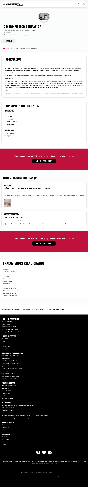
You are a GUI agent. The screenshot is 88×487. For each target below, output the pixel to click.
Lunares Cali (6, 276)
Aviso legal (42, 477)
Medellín (3, 341)
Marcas (3, 442)
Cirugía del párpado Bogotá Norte (10, 355)
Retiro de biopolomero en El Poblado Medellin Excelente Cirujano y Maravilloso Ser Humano (24, 415)
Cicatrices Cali (6, 269)
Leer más (14, 197)
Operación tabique (6, 390)
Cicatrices (10, 119)
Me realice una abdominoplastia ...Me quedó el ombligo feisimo (17, 418)
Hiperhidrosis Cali (7, 281)
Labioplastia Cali (7, 274)
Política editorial (51, 477)
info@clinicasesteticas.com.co (44, 472)
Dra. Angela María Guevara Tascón (10, 332)
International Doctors (6, 447)
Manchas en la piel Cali (9, 271)
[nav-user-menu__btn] (83, 4)
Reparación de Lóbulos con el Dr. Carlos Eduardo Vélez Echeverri (17, 405)
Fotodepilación (5, 388)
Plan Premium (5, 439)
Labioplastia (10, 133)
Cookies (25, 477)
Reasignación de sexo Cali (9, 293)
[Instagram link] (38, 453)
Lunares (9, 114)
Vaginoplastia (11, 135)
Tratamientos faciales (13, 217)
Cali (2, 343)
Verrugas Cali (6, 279)
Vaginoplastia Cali (7, 283)
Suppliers (3, 444)
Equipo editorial (5, 427)
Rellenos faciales (5, 393)
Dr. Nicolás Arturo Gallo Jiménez (9, 329)
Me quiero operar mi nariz (7, 410)
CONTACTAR (8, 41)
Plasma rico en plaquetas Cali (10, 288)
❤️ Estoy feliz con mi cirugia (8, 413)
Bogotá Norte (4, 338)
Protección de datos (6, 477)
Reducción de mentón (7, 398)
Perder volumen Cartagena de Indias (10, 376)
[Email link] (50, 452)
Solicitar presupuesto (44, 161)
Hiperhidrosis (10, 124)
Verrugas (9, 116)
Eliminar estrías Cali (8, 286)
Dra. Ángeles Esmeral (6, 321)
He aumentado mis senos (7, 407)
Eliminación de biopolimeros (8, 385)
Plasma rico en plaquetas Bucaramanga (11, 368)
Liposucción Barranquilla (7, 366)
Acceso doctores (5, 436)
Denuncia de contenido (7, 430)
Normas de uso (17, 477)
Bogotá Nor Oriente (6, 346)
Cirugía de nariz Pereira (7, 373)
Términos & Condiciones (64, 477)
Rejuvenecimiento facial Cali (10, 290)
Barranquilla (4, 349)
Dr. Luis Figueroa (5, 324)
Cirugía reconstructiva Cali (10, 295)
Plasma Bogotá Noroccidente (8, 371)
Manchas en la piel (12, 121)
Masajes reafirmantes (6, 396)
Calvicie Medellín (5, 358)
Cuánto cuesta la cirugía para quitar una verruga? (27, 188)
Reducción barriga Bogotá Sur (9, 378)
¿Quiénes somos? (5, 424)
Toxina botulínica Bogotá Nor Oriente (10, 363)
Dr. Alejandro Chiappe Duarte (8, 326)
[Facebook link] (44, 453)
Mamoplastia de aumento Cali (9, 360)
